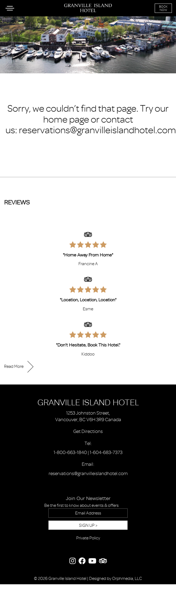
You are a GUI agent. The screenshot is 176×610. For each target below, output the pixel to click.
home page (66, 119)
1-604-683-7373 (106, 452)
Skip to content (19, 25)
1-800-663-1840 (70, 452)
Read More (14, 366)
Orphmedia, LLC (127, 578)
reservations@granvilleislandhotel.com (97, 130)
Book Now (163, 8)
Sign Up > (88, 525)
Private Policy (88, 538)
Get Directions (88, 431)
